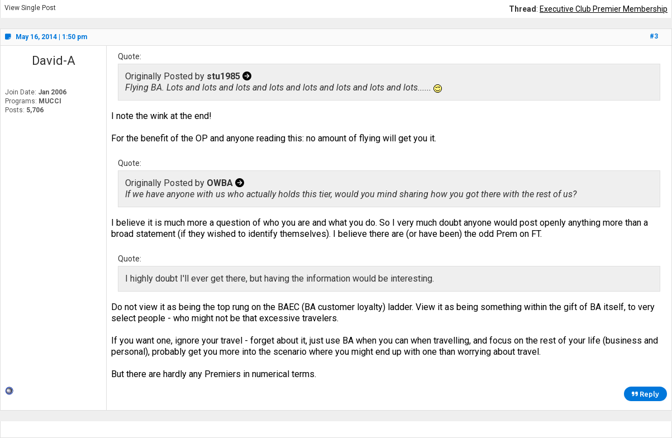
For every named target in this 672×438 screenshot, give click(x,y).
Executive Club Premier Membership (604, 8)
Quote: (129, 56)
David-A (53, 61)
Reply (645, 394)
